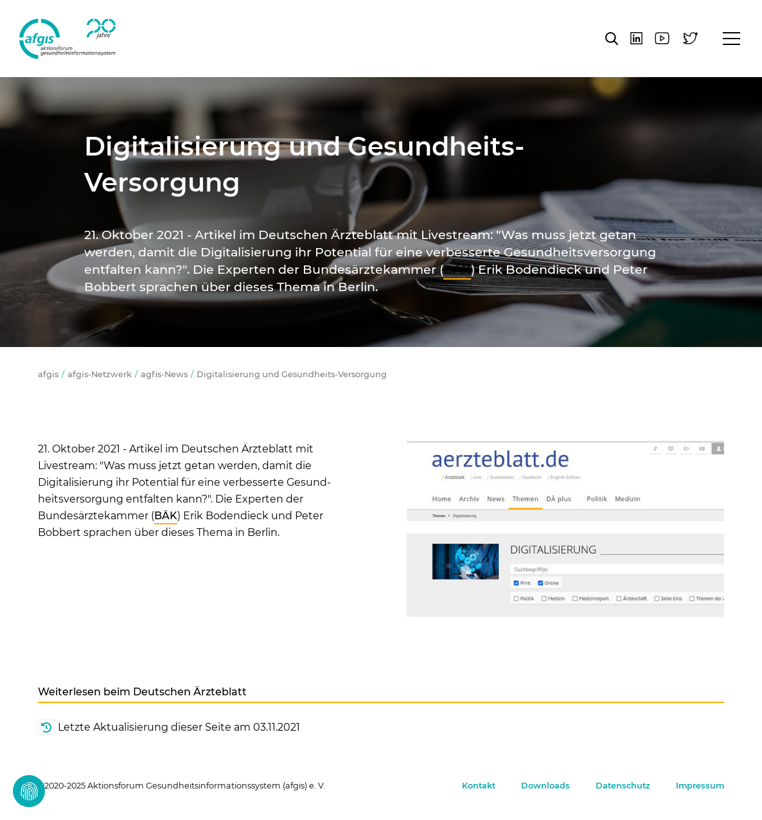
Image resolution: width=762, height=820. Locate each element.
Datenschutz (623, 785)
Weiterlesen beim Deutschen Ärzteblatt (142, 692)
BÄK (457, 269)
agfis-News (164, 374)
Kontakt (478, 785)
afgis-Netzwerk (99, 374)
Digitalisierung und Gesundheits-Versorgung (292, 374)
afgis (67, 38)
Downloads (545, 785)
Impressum (700, 785)
